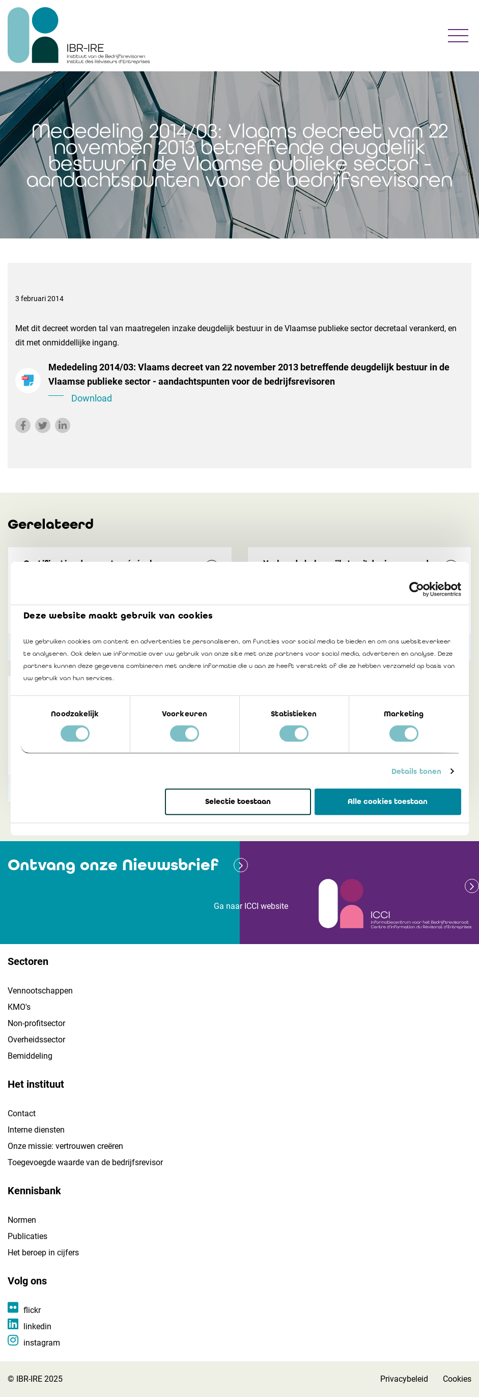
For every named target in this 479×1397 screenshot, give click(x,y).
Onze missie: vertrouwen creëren (65, 1146)
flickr (32, 1310)
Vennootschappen (40, 991)
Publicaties (27, 1236)
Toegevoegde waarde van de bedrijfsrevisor (85, 1162)
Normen (22, 1220)
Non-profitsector (36, 1023)
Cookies (457, 1379)
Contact (22, 1113)
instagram (41, 1343)
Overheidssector (36, 1039)
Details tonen (416, 771)
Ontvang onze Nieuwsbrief (113, 865)
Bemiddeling (30, 1056)
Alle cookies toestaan (388, 801)
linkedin (37, 1326)
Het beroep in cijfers (43, 1252)
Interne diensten (36, 1130)
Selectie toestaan (238, 801)
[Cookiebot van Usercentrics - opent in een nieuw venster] (416, 589)
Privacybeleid (404, 1379)
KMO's (19, 1007)
